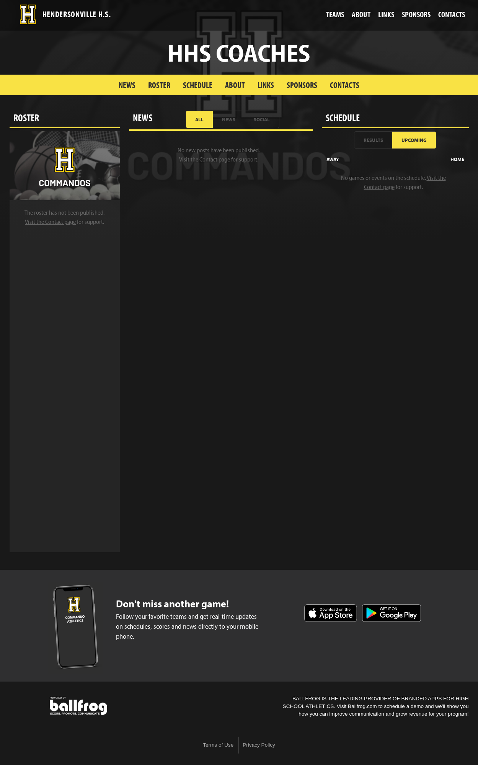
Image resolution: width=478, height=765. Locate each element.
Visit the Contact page (50, 221)
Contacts (344, 84)
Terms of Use (218, 745)
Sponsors (302, 84)
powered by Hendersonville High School (78, 706)
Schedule (197, 84)
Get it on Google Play (391, 613)
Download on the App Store (330, 613)
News (127, 84)
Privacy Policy (259, 745)
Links (266, 84)
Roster (159, 84)
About (235, 84)
